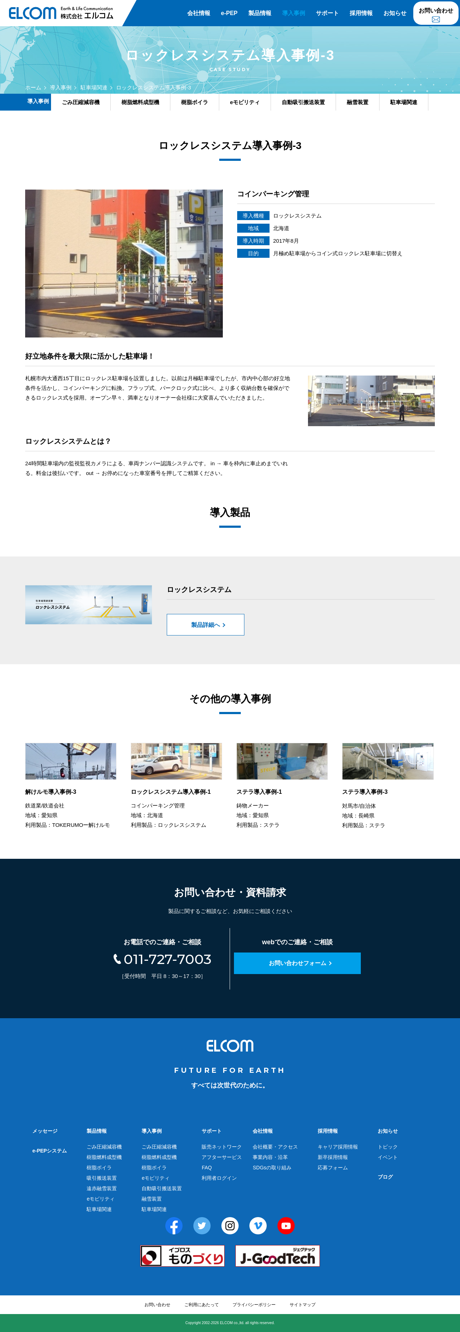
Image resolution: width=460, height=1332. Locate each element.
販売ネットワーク (222, 1147)
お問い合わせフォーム (297, 963)
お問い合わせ (436, 11)
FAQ (207, 1167)
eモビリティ (101, 1199)
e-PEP (229, 13)
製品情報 (259, 13)
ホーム (33, 87)
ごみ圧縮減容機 (104, 1147)
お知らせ (394, 13)
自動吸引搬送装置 (162, 1188)
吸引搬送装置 (102, 1178)
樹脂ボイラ (99, 1167)
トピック (388, 1147)
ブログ (385, 1177)
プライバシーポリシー (254, 1304)
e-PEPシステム (49, 1151)
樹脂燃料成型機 (104, 1157)
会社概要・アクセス (275, 1147)
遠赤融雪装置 (102, 1188)
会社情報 (198, 13)
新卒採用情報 (333, 1157)
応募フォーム (333, 1167)
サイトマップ (303, 1304)
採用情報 (361, 13)
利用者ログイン (219, 1178)
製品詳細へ (205, 625)
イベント (388, 1157)
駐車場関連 (93, 87)
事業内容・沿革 (270, 1157)
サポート (327, 13)
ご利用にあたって (201, 1304)
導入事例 (293, 13)
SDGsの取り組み (272, 1167)
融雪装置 (152, 1199)
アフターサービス (222, 1157)
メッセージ (45, 1131)
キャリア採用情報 (338, 1147)
